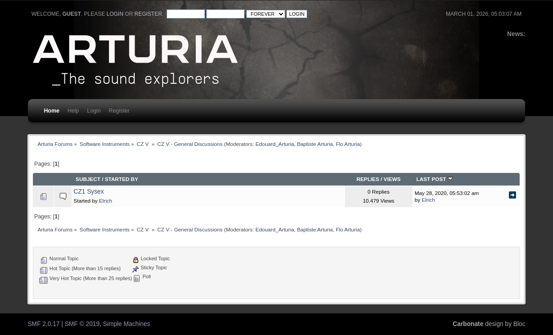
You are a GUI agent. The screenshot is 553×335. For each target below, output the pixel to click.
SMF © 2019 (82, 324)
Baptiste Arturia (315, 144)
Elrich (105, 201)
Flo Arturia (348, 144)
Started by (121, 179)
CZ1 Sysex (88, 191)
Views (392, 179)
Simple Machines (126, 324)
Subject (88, 179)
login (115, 14)
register (148, 14)
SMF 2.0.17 (43, 324)
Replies (368, 179)
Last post (435, 179)
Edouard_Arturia (274, 144)
